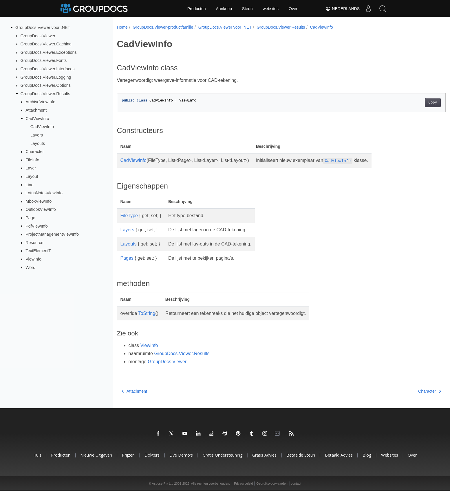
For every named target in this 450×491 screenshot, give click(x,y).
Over (293, 8)
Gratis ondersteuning (222, 455)
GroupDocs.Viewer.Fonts (44, 60)
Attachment (36, 110)
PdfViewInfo (36, 226)
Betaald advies (339, 455)
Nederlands (342, 8)
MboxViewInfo (38, 201)
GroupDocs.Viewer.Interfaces (48, 69)
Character (34, 151)
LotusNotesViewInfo (44, 193)
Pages (126, 258)
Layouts (37, 143)
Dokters (152, 455)
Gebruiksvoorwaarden (272, 483)
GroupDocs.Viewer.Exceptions (49, 52)
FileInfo (32, 160)
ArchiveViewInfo (40, 101)
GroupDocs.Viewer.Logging (46, 77)
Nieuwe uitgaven (96, 455)
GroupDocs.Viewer (38, 35)
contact (296, 483)
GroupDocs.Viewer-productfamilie (163, 27)
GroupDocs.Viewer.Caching (46, 44)
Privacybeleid (243, 483)
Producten (196, 8)
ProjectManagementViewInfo (52, 234)
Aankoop (224, 8)
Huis (37, 455)
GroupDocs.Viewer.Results (45, 93)
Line (29, 184)
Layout (31, 176)
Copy (410, 103)
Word (30, 267)
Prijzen (128, 455)
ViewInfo (33, 259)
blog (367, 455)
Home (122, 27)
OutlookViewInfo (40, 209)
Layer (30, 168)
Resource (34, 242)
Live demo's (181, 455)
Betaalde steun (300, 455)
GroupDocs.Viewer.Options (46, 85)
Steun (247, 8)
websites (270, 8)
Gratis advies (264, 455)
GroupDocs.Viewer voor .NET (42, 27)
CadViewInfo (37, 118)
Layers (36, 135)
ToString (146, 313)
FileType (129, 215)
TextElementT (38, 250)
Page (30, 217)
